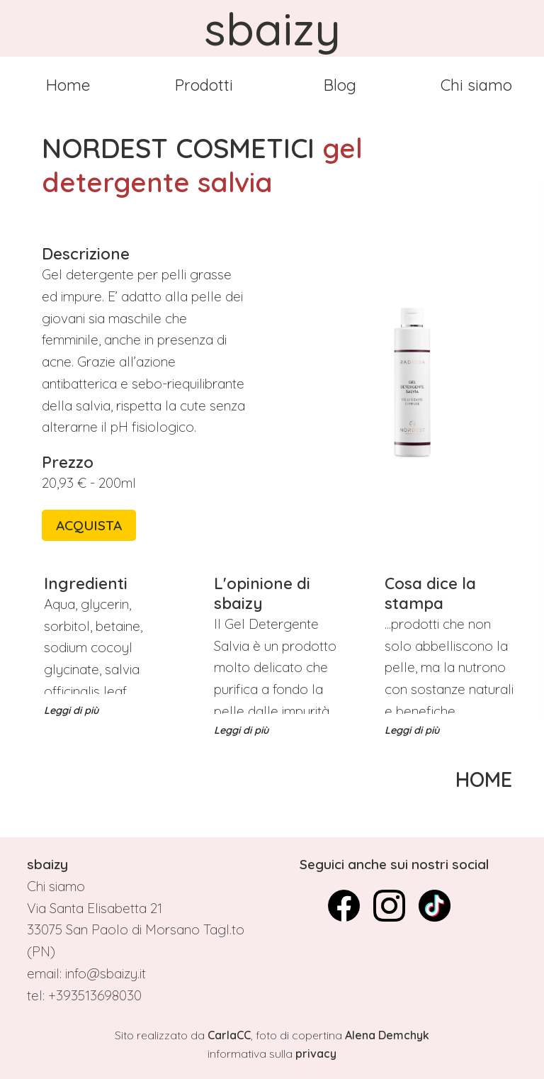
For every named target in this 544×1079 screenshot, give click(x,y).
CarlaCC (229, 1035)
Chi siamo (476, 85)
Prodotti (204, 85)
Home (68, 85)
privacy (315, 1053)
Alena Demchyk (387, 1035)
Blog (340, 85)
